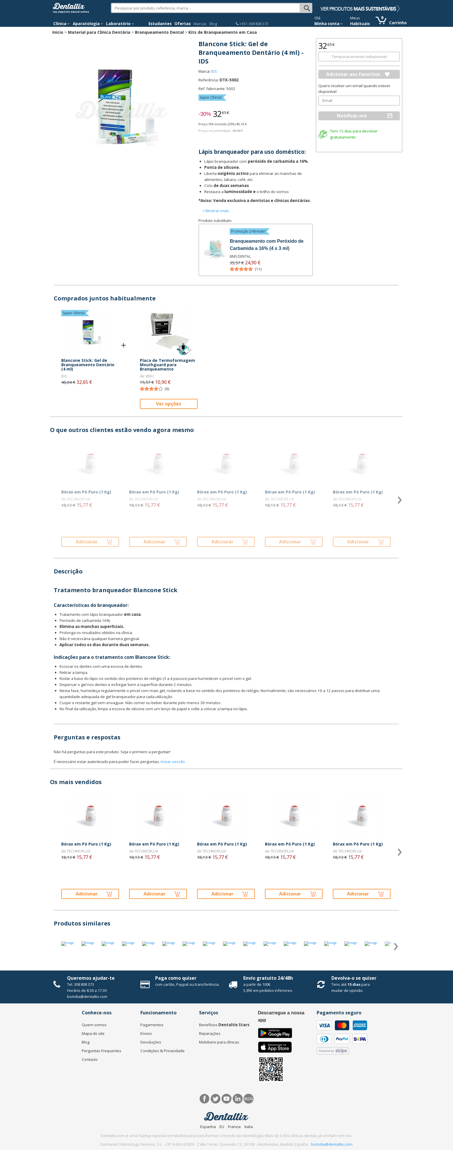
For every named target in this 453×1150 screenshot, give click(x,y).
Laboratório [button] (120, 23)
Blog (213, 23)
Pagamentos (152, 1024)
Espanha (208, 1126)
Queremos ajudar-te (91, 978)
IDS (214, 71)
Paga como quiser (175, 978)
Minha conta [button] (328, 23)
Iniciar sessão (173, 761)
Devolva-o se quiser (353, 978)
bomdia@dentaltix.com (87, 996)
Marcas (200, 23)
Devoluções (150, 1042)
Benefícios (224, 1024)
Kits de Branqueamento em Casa (222, 32)
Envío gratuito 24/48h (268, 978)
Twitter (216, 1099)
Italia (248, 1126)
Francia (234, 1126)
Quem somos (94, 1024)
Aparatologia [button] (88, 23)
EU (222, 1126)
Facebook (205, 1099)
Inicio (57, 32)
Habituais (360, 23)
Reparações (209, 1033)
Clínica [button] (61, 23)
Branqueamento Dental (159, 32)
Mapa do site (93, 1033)
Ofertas (182, 23)
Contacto (90, 1059)
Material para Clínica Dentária (99, 32)
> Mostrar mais (215, 210)
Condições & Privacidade (162, 1050)
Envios (146, 1033)
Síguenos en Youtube (227, 1099)
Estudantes (160, 23)
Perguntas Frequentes (101, 1050)
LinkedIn (238, 1099)
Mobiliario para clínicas (219, 1042)
